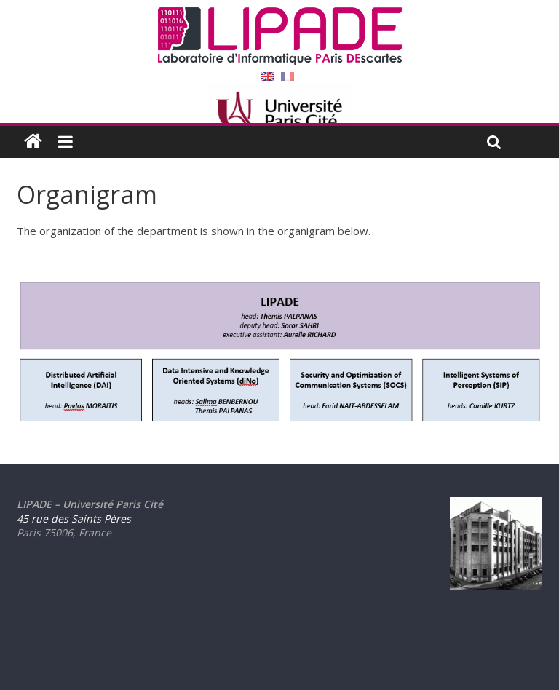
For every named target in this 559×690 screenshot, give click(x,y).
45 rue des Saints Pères (74, 519)
